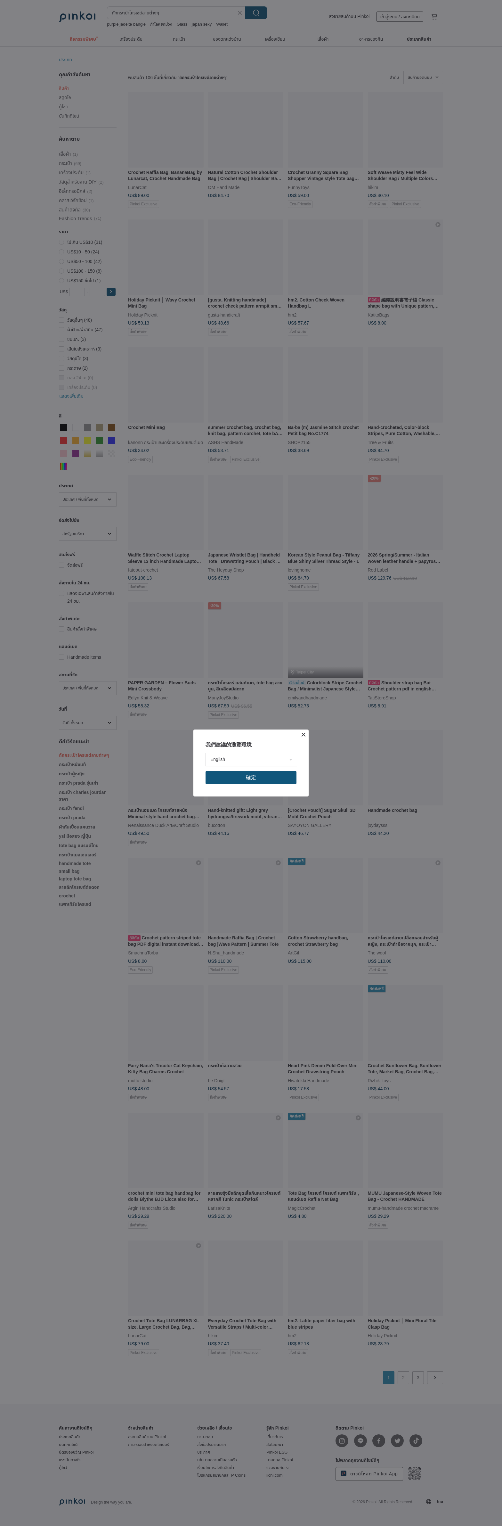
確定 (251, 777)
